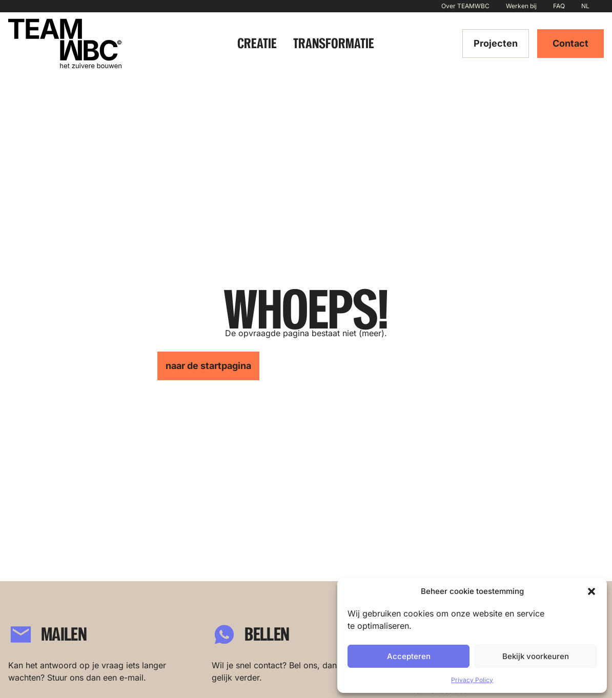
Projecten (496, 43)
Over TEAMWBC (465, 6)
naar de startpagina (208, 365)
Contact (570, 43)
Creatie (257, 43)
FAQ (559, 6)
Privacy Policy (472, 680)
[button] (591, 591)
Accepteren (409, 656)
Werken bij (521, 6)
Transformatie (333, 43)
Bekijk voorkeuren (535, 656)
